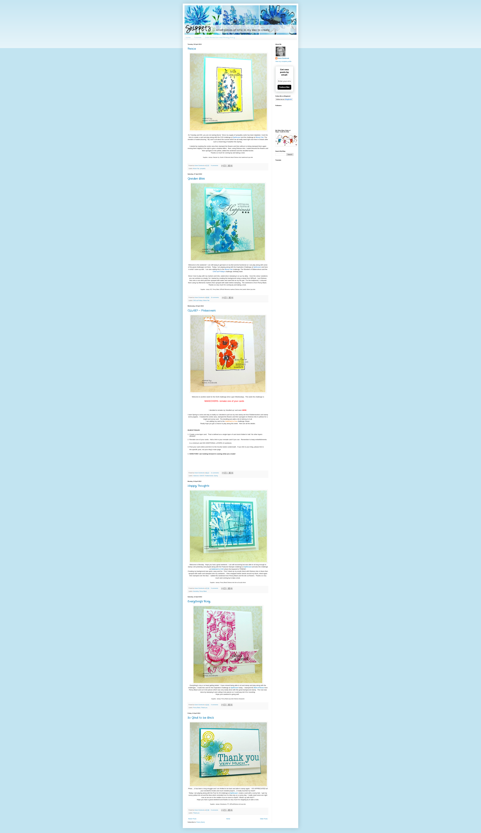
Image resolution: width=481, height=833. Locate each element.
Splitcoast (236, 137)
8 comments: (215, 810)
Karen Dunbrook (283, 58)
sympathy (202, 168)
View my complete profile (283, 61)
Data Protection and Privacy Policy (220, 37)
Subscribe (284, 87)
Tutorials (197, 37)
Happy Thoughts (198, 486)
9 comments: (215, 165)
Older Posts (264, 819)
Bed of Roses (259, 688)
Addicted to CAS (217, 569)
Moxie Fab (196, 168)
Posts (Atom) (200, 822)
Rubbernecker (209, 475)
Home (188, 37)
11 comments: (215, 473)
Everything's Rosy (199, 601)
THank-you (204, 707)
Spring (216, 475)
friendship (196, 591)
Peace (192, 49)
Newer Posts (192, 819)
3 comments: (215, 704)
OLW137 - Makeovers (201, 311)
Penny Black (203, 591)
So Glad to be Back (201, 718)
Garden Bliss (196, 179)
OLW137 (202, 475)
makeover (196, 475)
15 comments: (215, 297)
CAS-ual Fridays (198, 300)
